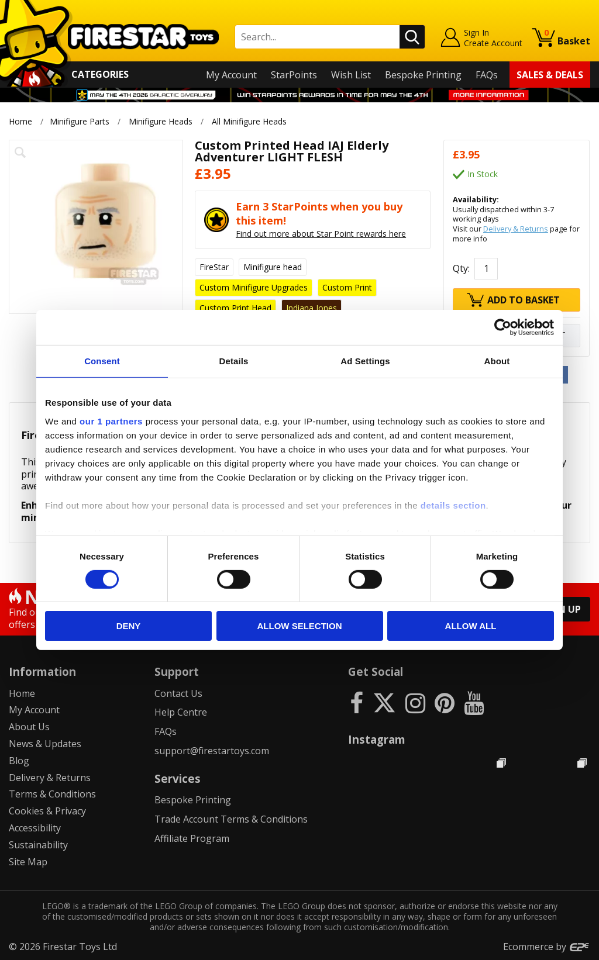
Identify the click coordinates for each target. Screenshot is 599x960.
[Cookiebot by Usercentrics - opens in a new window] (503, 327)
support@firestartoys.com (211, 750)
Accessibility (35, 827)
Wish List (351, 74)
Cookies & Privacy (47, 810)
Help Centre (180, 712)
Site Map (28, 861)
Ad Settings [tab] (365, 361)
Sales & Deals (550, 74)
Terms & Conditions (52, 794)
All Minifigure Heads (249, 121)
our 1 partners (111, 421)
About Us (29, 726)
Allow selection (299, 626)
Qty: (461, 268)
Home (20, 121)
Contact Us (178, 693)
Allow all (471, 626)
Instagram (376, 739)
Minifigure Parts (79, 121)
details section (453, 505)
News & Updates (45, 743)
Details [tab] (234, 361)
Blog (19, 760)
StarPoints (294, 74)
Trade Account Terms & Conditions (231, 819)
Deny (128, 626)
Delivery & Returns (515, 228)
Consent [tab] (102, 361)
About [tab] (497, 361)
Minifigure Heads (160, 121)
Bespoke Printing (423, 74)
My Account (231, 74)
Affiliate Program (191, 838)
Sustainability (38, 844)
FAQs (487, 74)
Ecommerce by (546, 946)
